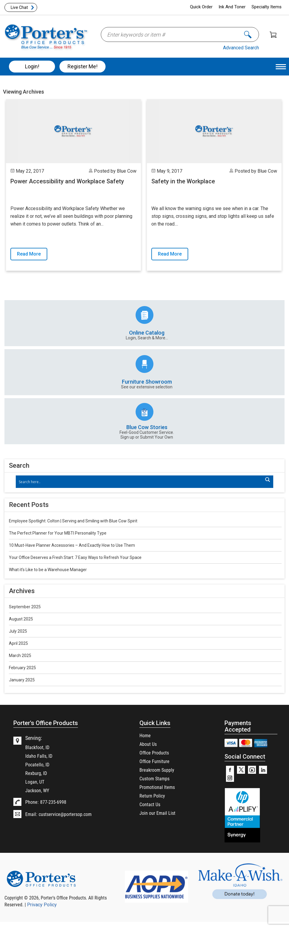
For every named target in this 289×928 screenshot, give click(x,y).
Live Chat (19, 7)
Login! (32, 66)
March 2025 (20, 655)
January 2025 (22, 680)
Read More (29, 254)
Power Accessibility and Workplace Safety (67, 181)
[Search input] (142, 482)
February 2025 (22, 667)
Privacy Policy (42, 904)
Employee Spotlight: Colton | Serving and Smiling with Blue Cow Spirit (73, 521)
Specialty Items (267, 7)
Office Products (154, 752)
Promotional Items (157, 787)
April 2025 (18, 643)
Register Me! (82, 66)
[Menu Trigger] (281, 66)
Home (145, 735)
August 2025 (21, 619)
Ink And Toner (232, 7)
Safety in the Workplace (183, 181)
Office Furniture (154, 761)
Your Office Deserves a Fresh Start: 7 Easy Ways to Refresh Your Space (75, 557)
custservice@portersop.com (65, 814)
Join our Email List (157, 813)
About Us (148, 744)
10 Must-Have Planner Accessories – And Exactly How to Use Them (72, 545)
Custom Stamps (154, 778)
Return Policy (152, 795)
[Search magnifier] (267, 480)
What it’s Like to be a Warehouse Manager (48, 569)
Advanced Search (241, 48)
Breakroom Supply (156, 770)
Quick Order (201, 7)
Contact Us (149, 804)
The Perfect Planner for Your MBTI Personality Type (57, 533)
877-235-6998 (53, 802)
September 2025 (25, 606)
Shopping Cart (273, 34)
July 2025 (18, 631)
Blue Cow (126, 171)
